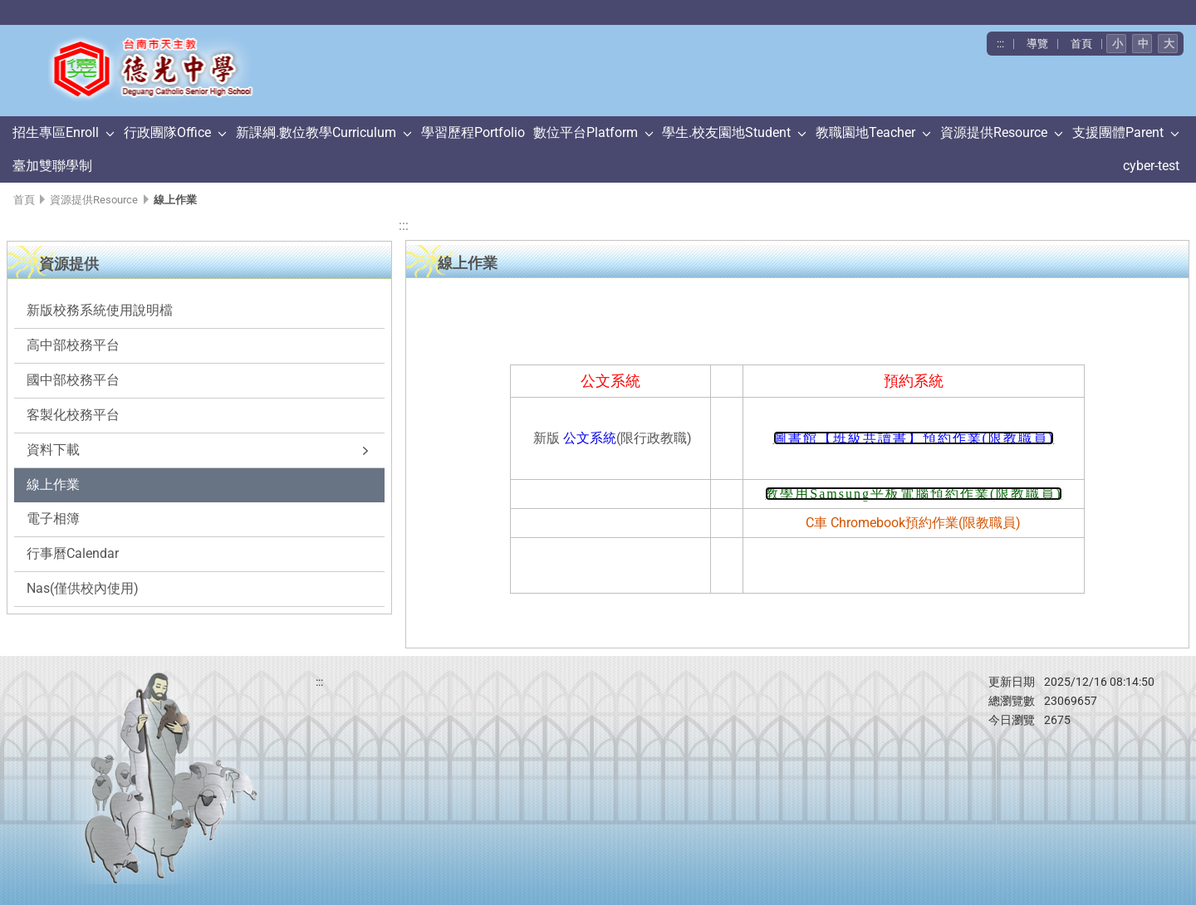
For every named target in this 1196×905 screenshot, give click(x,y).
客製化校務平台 (73, 415)
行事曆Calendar (73, 553)
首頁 (1081, 43)
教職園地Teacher (865, 132)
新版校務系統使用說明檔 (100, 310)
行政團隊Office (167, 132)
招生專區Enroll (55, 132)
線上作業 (53, 484)
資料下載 (53, 449)
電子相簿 (53, 518)
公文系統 (589, 438)
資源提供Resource (993, 132)
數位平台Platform (585, 132)
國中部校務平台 (73, 380)
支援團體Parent (1118, 132)
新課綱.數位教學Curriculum (316, 132)
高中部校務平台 (73, 345)
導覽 (1037, 43)
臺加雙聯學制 (52, 166)
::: (1000, 43)
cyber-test (1151, 166)
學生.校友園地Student (726, 132)
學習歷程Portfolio (473, 132)
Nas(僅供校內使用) (83, 588)
